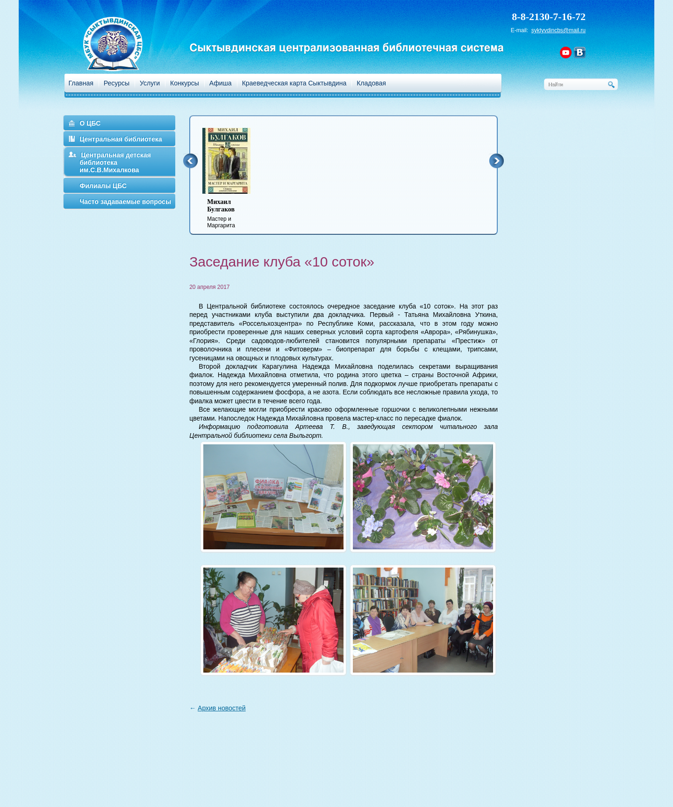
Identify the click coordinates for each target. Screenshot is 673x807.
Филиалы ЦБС (103, 185)
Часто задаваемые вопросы (125, 201)
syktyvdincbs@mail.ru (558, 30)
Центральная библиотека (120, 139)
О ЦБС (89, 123)
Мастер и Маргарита (232, 213)
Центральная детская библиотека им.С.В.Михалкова (115, 162)
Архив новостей (222, 708)
